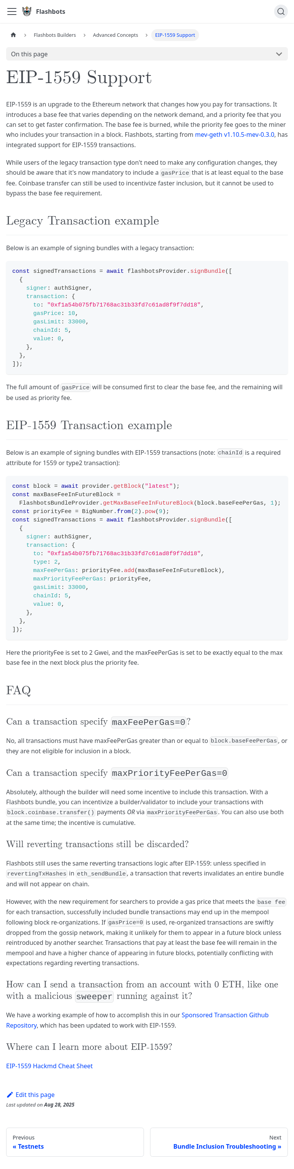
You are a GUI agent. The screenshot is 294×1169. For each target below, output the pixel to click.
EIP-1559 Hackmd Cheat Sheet (49, 1066)
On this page (29, 54)
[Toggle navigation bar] (12, 11)
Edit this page (30, 1094)
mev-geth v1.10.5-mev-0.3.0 (234, 134)
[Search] (281, 11)
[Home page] (13, 35)
